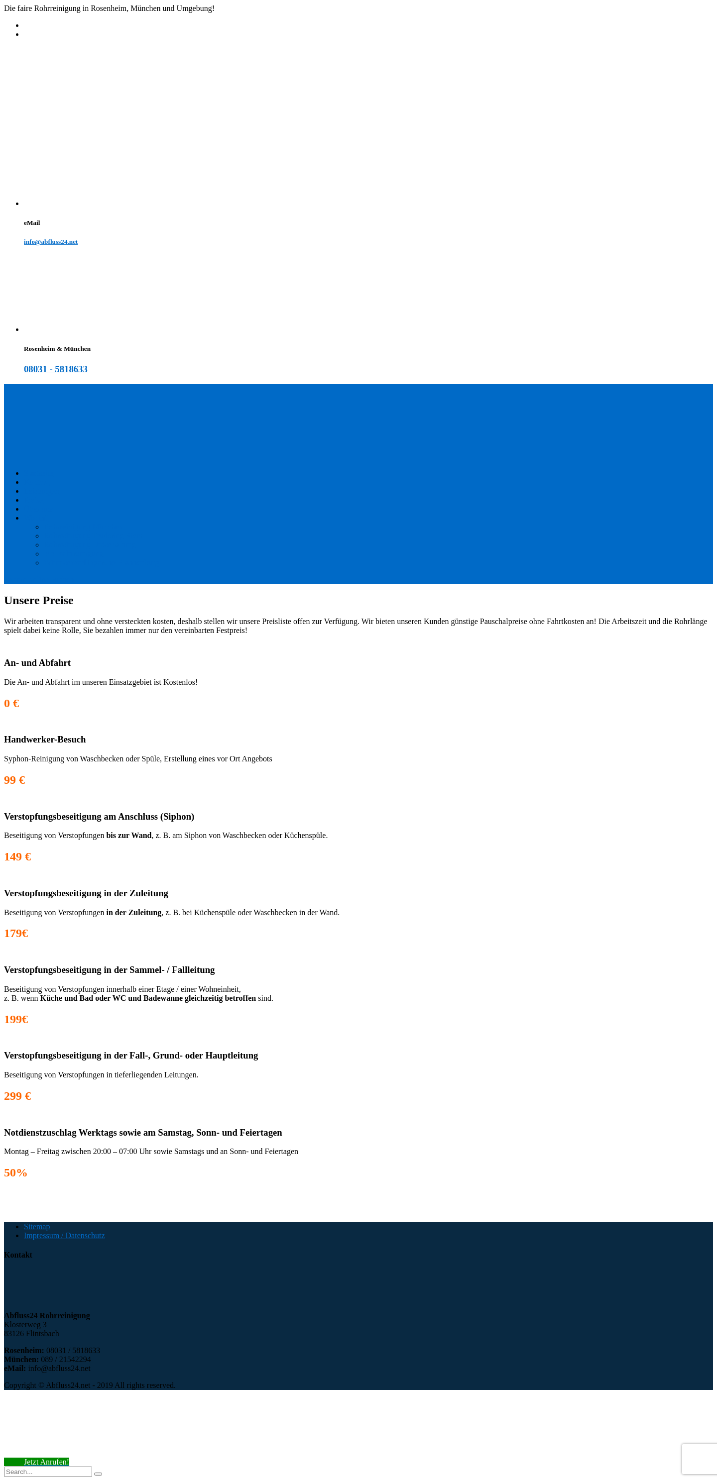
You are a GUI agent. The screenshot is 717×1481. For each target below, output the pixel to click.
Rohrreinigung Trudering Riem (93, 535)
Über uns (38, 509)
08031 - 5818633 (56, 369)
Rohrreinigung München (83, 527)
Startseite (39, 473)
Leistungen (41, 491)
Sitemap (37, 1226)
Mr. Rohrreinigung (74, 553)
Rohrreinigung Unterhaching (89, 544)
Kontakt (37, 482)
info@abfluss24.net (51, 241)
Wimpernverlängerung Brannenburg (101, 562)
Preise (33, 500)
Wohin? (36, 518)
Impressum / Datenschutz (64, 1235)
